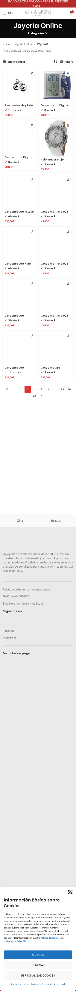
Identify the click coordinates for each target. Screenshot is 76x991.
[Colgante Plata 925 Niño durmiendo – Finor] (56, 560)
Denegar (38, 965)
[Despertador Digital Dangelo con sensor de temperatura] (56, 85)
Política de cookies (20, 984)
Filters (69, 61)
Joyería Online (23, 44)
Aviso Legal (59, 984)
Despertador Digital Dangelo (18, 406)
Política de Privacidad (41, 984)
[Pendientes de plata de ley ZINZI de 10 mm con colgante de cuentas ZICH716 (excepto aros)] (20, 85)
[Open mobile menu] (9, 13)
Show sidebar (16, 61)
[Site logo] (38, 12)
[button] (70, 892)
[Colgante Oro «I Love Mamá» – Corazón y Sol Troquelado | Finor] (20, 560)
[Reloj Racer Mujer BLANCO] (56, 138)
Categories (36, 33)
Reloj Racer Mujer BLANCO (53, 161)
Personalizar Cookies (38, 975)
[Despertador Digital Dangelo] (20, 261)
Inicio (6, 44)
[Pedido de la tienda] (55, 61)
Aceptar (38, 954)
